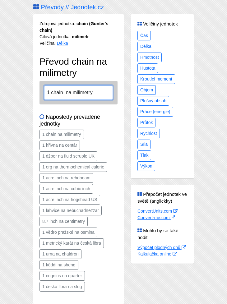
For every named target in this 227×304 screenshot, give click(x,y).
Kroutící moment (156, 78)
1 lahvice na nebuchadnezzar (70, 210)
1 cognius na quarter (62, 275)
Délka (62, 43)
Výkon (146, 166)
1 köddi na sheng (59, 264)
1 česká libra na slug (62, 286)
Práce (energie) (155, 111)
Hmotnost (149, 57)
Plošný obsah (153, 100)
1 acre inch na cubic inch (66, 188)
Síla (144, 144)
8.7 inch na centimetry (63, 221)
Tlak (144, 155)
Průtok (146, 122)
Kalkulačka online (157, 253)
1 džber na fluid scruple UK (68, 156)
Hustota (147, 68)
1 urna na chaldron (60, 253)
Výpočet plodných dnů (161, 247)
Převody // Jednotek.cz (68, 7)
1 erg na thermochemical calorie (73, 166)
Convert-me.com (156, 217)
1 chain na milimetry (61, 134)
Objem (146, 89)
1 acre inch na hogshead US (69, 199)
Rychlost (148, 133)
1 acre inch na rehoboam (66, 177)
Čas (144, 35)
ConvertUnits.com (157, 211)
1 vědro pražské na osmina (68, 232)
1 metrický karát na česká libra (71, 243)
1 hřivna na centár (59, 145)
